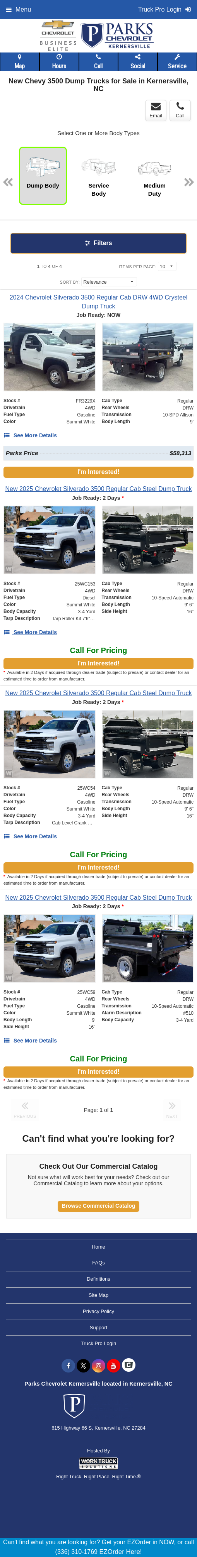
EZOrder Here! (120, 1551)
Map (19, 62)
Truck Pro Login (98, 1343)
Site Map (98, 1295)
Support (99, 1327)
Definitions (98, 1279)
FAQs (98, 1263)
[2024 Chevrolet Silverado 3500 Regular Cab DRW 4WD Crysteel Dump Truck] (98, 302)
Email (155, 110)
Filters (98, 243)
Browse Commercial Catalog (98, 1206)
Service (177, 62)
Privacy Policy (98, 1311)
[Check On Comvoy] (128, 1366)
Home (98, 1247)
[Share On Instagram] (98, 1366)
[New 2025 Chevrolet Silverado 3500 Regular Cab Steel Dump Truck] (98, 488)
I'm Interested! (98, 472)
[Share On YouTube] (113, 1366)
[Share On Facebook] (68, 1366)
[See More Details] (30, 435)
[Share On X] (83, 1366)
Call (98, 62)
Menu (18, 9)
